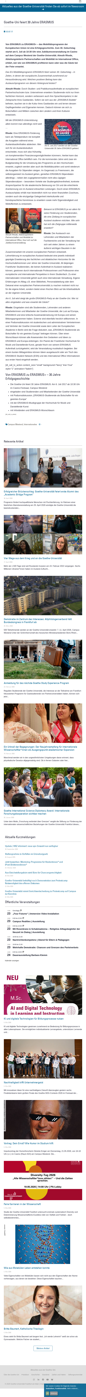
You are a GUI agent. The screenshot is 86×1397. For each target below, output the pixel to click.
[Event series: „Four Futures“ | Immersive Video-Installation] (21, 919)
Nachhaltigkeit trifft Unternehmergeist (23, 1090)
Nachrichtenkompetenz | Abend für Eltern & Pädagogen (41, 948)
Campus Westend (15, 432)
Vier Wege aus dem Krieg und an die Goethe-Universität (33, 566)
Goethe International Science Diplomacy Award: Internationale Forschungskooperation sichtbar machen (36, 820)
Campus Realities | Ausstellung (29, 930)
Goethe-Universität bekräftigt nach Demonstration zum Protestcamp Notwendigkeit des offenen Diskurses (36, 890)
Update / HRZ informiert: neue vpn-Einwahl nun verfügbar (31, 854)
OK (47, 1393)
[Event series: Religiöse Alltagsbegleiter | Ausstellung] (23, 934)
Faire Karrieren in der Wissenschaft (22, 1212)
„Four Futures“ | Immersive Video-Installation (36, 922)
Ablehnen (54, 1393)
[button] (43, 1357)
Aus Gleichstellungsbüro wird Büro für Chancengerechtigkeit (33, 881)
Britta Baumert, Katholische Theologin (24, 1337)
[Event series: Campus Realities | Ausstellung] (23, 927)
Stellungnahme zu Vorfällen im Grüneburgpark (26, 862)
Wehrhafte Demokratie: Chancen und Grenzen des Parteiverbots (45, 956)
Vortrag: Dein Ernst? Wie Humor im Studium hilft (28, 1151)
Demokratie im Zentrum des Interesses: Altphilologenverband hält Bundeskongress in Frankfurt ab (38, 629)
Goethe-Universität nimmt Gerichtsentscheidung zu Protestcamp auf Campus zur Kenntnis (40, 901)
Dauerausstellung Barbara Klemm (30, 963)
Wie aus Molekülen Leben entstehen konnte (27, 1276)
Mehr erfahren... (73, 1388)
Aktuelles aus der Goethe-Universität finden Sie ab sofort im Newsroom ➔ (43, 16)
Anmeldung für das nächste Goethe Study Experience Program (36, 691)
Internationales (30, 432)
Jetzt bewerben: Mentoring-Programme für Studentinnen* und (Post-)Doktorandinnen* (34, 871)
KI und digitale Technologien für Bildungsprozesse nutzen (34, 1027)
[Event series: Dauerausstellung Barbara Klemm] (23, 960)
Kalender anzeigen (12, 969)
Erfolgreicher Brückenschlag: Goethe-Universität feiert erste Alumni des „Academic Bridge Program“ (41, 501)
